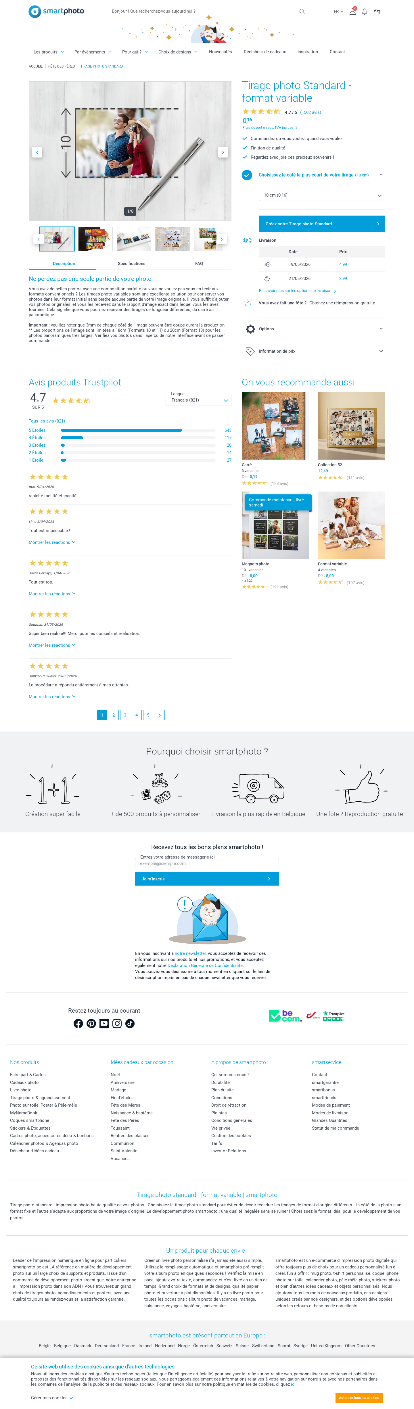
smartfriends (324, 1097)
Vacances (120, 1158)
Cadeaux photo (24, 1082)
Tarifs (216, 1143)
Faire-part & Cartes (28, 1074)
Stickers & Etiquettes (30, 1128)
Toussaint (120, 1128)
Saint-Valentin (124, 1150)
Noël (115, 1074)
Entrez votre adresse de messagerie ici (177, 857)
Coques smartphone (29, 1120)
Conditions (221, 1097)
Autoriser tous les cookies (359, 1398)
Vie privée (220, 1128)
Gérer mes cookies (52, 1397)
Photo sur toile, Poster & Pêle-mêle (43, 1105)
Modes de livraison (330, 1113)
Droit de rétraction (228, 1105)
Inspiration (308, 51)
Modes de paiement (331, 1105)
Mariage (118, 1090)
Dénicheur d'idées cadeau (34, 1150)
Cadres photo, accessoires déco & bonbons (52, 1135)
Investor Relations (228, 1150)
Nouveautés (220, 51)
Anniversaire (123, 1082)
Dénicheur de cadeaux (265, 51)
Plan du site (222, 1090)
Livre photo (21, 1090)
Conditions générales (231, 1120)
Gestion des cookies (231, 1135)
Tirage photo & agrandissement (40, 1097)
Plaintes (219, 1113)
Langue (178, 393)
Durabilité (220, 1082)
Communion (122, 1143)
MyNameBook (23, 1113)
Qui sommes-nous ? (230, 1074)
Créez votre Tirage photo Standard (299, 223)
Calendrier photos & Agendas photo (44, 1143)
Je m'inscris (153, 879)
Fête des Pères (125, 1120)
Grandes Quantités (329, 1120)
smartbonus (323, 1090)
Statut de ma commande (335, 1128)
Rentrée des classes (130, 1135)
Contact (337, 51)
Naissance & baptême (132, 1113)
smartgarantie (325, 1082)
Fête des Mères (125, 1105)
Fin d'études (122, 1097)
